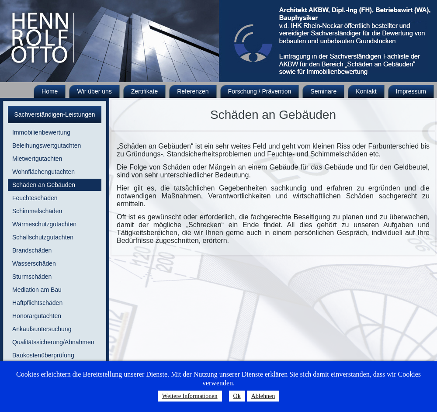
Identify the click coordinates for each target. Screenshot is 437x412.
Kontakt (366, 91)
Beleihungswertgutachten (46, 145)
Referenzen (192, 91)
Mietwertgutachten (37, 158)
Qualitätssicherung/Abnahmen (53, 342)
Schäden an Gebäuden (43, 184)
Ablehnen (263, 396)
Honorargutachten (36, 315)
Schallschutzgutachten (42, 237)
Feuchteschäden (35, 197)
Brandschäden (32, 250)
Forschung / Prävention (259, 91)
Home (50, 91)
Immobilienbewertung (41, 132)
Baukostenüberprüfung (43, 355)
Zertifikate (144, 91)
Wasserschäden (34, 263)
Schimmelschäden (37, 211)
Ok (237, 396)
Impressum (411, 91)
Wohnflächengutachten (43, 171)
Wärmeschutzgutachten (44, 224)
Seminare (323, 91)
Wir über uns (94, 91)
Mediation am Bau (37, 289)
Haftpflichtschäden (37, 302)
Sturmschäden (32, 276)
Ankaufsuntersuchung (41, 328)
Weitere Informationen (190, 396)
